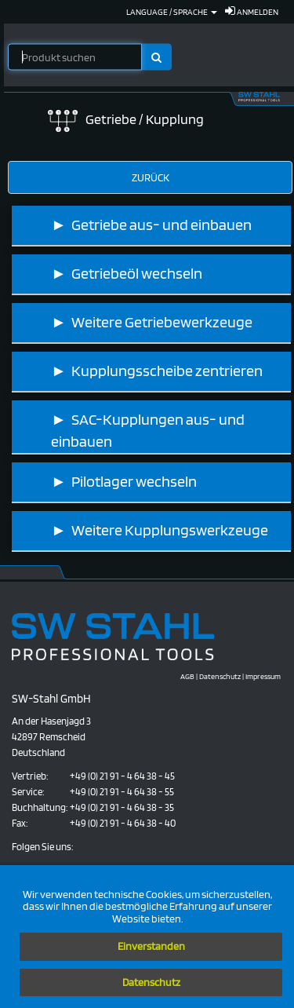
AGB (187, 676)
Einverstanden (151, 946)
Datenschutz (151, 982)
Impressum (263, 676)
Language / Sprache (171, 11)
